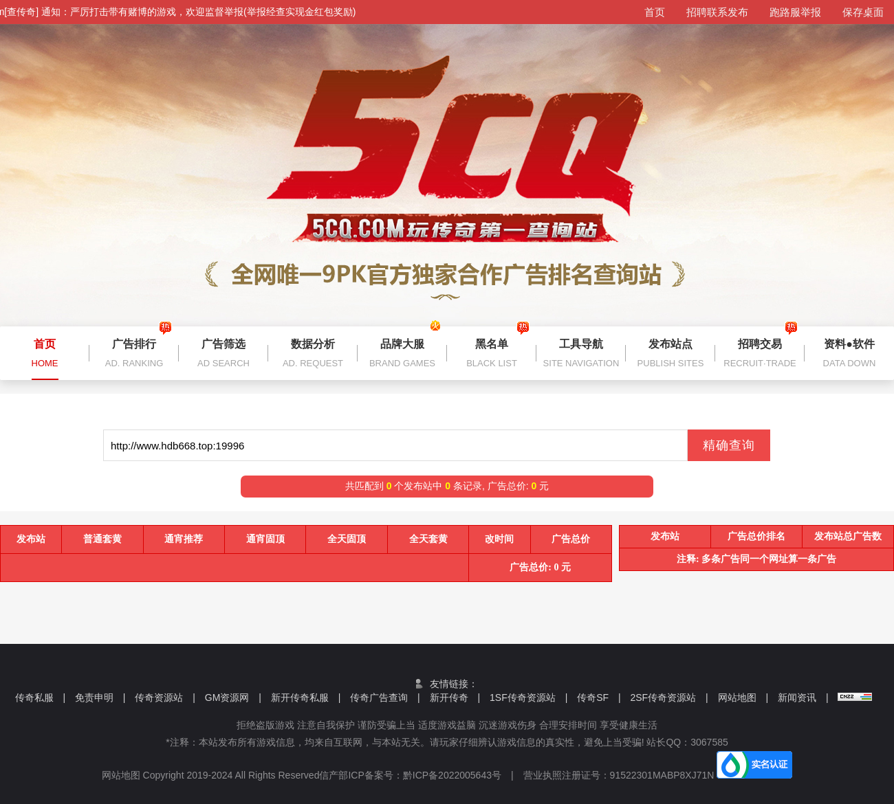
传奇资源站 (165, 697)
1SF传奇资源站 (528, 697)
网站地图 (743, 697)
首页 (654, 12)
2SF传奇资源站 (669, 697)
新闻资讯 (803, 697)
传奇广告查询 (385, 697)
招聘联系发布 (717, 12)
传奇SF (598, 697)
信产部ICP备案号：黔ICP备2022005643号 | (421, 775)
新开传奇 (455, 697)
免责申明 (100, 697)
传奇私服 (40, 697)
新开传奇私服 (306, 697)
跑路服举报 (795, 12)
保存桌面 (863, 12)
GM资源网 (233, 697)
